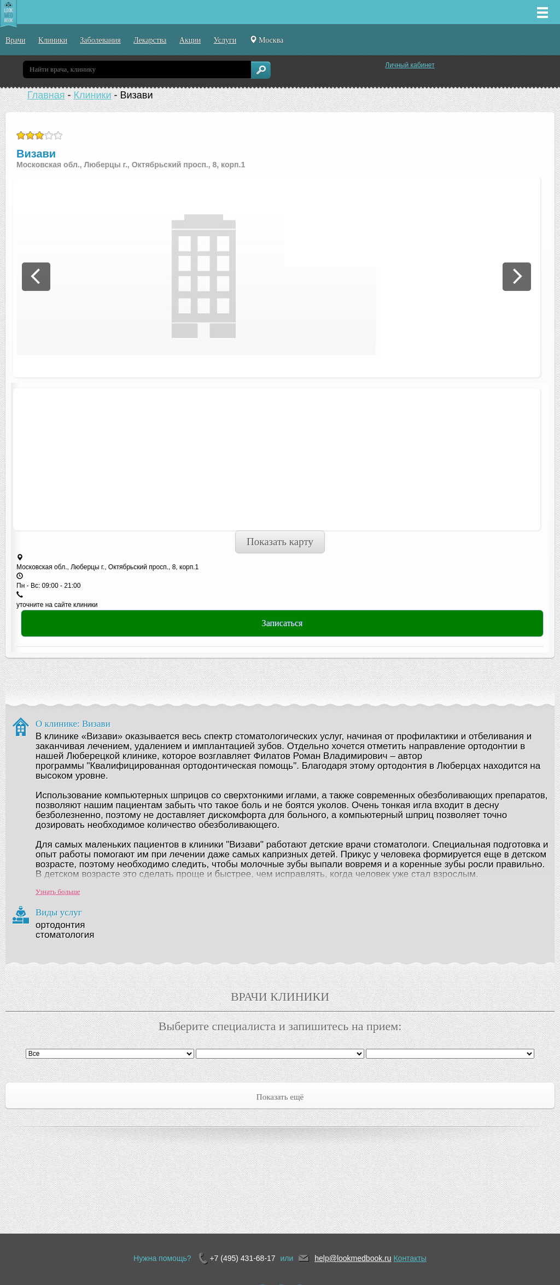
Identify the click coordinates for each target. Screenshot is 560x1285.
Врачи (15, 40)
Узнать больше (58, 891)
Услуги (225, 40)
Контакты (409, 1258)
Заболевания (100, 40)
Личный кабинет (409, 65)
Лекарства (149, 40)
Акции (190, 40)
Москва (266, 40)
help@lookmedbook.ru (352, 1258)
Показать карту (280, 541)
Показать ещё (280, 1097)
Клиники (52, 40)
